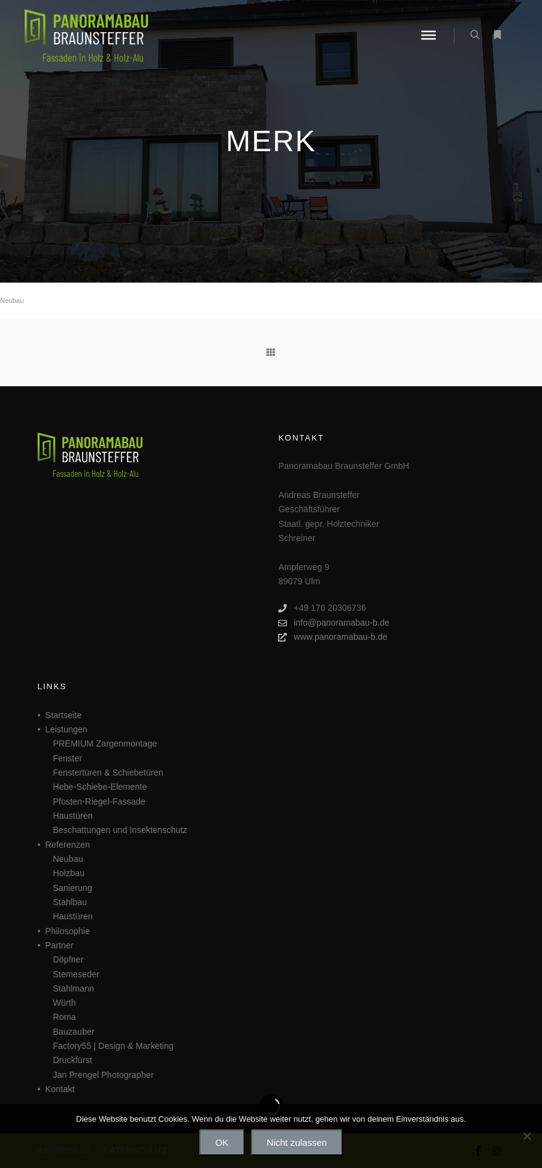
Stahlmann (73, 988)
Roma (64, 1017)
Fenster (67, 758)
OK (222, 1142)
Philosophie (67, 931)
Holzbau (68, 873)
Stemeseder (76, 974)
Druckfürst (72, 1060)
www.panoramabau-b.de (332, 637)
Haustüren (73, 816)
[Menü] (428, 35)
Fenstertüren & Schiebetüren (108, 772)
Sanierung (72, 888)
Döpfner (68, 959)
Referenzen (67, 845)
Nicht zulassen (297, 1142)
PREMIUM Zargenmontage (105, 743)
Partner (59, 945)
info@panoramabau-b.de (333, 623)
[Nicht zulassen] (526, 1136)
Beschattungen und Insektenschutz (120, 830)
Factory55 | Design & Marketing (113, 1046)
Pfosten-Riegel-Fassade (99, 801)
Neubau (12, 300)
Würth (64, 1003)
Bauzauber (74, 1032)
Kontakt (59, 1089)
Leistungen (66, 729)
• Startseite (60, 715)
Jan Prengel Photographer (103, 1075)
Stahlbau (70, 902)
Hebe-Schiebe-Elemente (100, 787)
